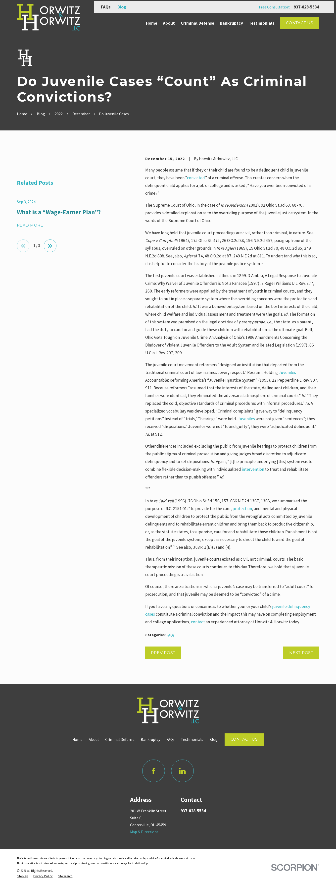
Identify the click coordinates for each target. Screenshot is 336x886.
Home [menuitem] (151, 23)
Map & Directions (144, 831)
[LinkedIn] (182, 771)
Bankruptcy (150, 739)
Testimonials (192, 739)
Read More (30, 225)
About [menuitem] (169, 23)
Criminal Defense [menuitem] (197, 23)
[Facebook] (153, 771)
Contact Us (299, 22)
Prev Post (163, 652)
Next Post (301, 652)
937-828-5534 (306, 7)
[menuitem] (22, 876)
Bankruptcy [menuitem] (231, 23)
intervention (253, 469)
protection (242, 508)
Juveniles (287, 372)
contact (198, 622)
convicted (196, 177)
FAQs (105, 7)
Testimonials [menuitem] (261, 23)
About (94, 739)
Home (77, 739)
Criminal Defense (120, 739)
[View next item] (50, 245)
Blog (121, 7)
